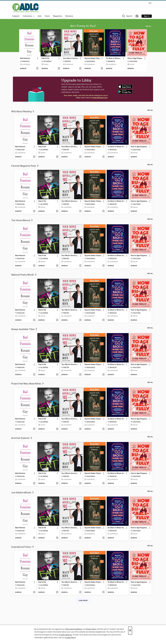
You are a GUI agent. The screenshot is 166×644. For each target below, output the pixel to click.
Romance (69, 16)
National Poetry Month (24, 274)
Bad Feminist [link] (25, 58)
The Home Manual (22, 220)
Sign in (147, 16)
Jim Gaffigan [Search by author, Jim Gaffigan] (47, 61)
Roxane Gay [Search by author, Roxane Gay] (25, 61)
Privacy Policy (91, 629)
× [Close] (130, 630)
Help (150, 3)
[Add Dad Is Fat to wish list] (58, 68)
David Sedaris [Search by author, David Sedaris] (90, 61)
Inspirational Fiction (22, 547)
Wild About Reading (22, 111)
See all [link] (148, 26)
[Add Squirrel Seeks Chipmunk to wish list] (101, 68)
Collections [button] (28, 16)
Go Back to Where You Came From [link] (114, 58)
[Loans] (137, 16)
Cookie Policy (70, 637)
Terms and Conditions (73, 629)
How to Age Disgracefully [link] (136, 58)
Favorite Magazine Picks (25, 166)
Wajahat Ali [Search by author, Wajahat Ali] (111, 61)
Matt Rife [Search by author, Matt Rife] (68, 61)
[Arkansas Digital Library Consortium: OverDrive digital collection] (25, 7)
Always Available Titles (24, 329)
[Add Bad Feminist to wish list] (37, 68)
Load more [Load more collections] (83, 601)
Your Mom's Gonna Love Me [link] (71, 58)
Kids (39, 16)
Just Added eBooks (22, 492)
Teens (47, 16)
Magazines (57, 16)
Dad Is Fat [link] (45, 58)
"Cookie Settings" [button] (65, 635)
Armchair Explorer (21, 438)
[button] (127, 16)
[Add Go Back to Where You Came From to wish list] (123, 68)
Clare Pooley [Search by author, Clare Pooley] (133, 61)
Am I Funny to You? (83, 26)
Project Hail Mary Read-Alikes (27, 383)
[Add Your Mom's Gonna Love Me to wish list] (80, 68)
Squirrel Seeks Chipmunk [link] (93, 58)
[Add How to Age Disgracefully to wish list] (144, 68)
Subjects (15, 16)
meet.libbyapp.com (99, 98)
